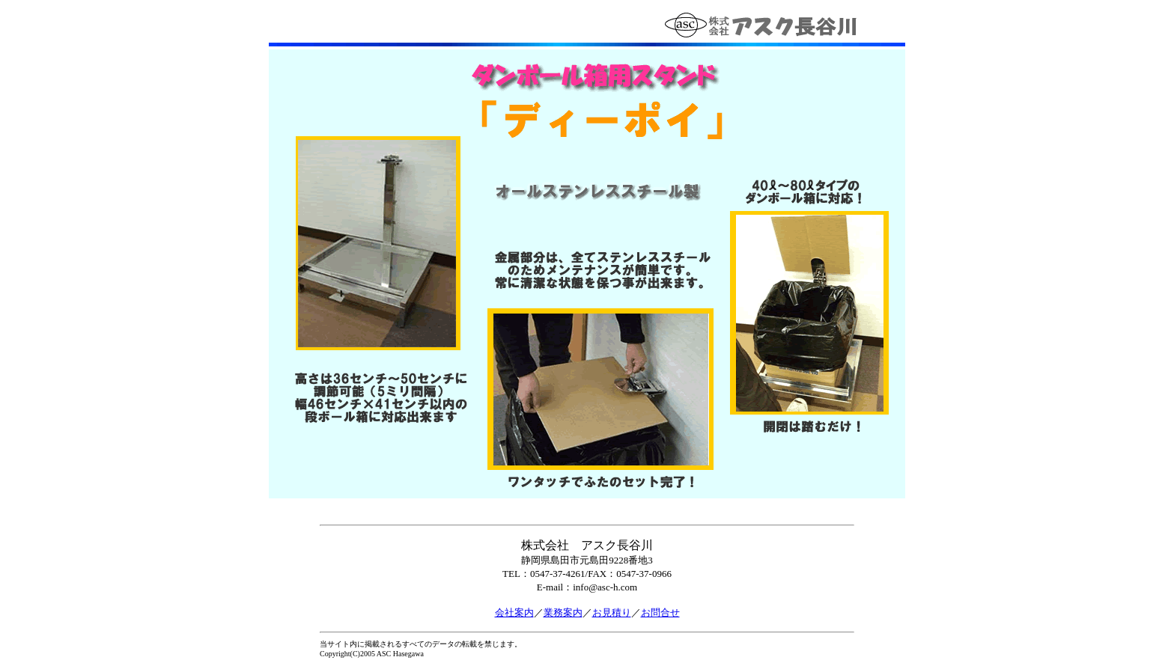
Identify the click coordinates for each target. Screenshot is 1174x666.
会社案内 (514, 612)
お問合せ (660, 612)
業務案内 (563, 612)
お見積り (611, 612)
